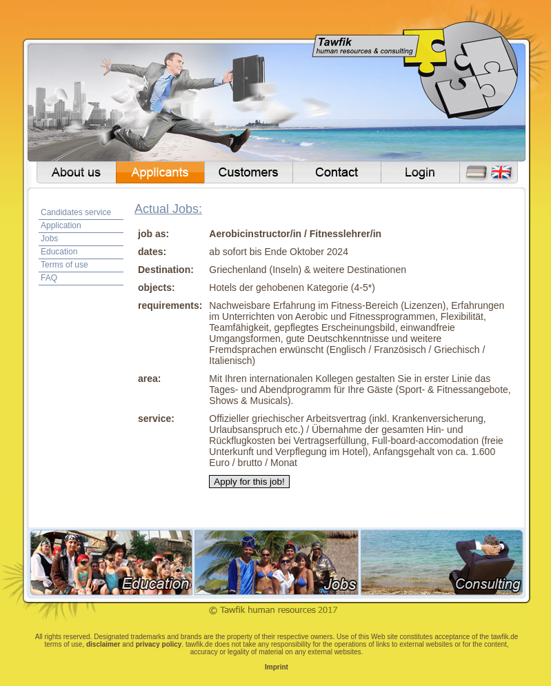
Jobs (49, 238)
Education (59, 251)
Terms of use (64, 265)
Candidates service (76, 212)
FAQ (49, 278)
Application (61, 225)
